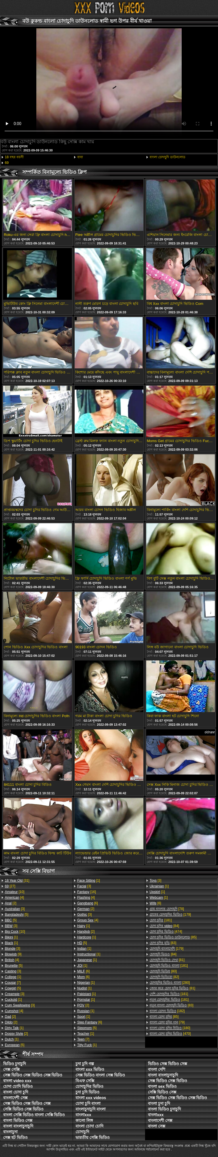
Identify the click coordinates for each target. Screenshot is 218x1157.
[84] (164, 926)
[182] (167, 1011)
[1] (11, 937)
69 (7, 163)
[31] (17, 880)
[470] (170, 1034)
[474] (166, 932)
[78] (167, 909)
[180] (170, 1028)
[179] (170, 915)
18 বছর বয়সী (14, 157)
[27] (10, 886)
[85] (173, 937)
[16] (86, 892)
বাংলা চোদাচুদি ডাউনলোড (167, 157)
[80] (163, 971)
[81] (167, 960)
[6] (87, 903)
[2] (10, 903)
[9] (13, 954)
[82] (164, 977)
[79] (167, 1022)
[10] (14, 892)
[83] (163, 943)
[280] (170, 983)
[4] (14, 898)
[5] (16, 915)
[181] (161, 920)
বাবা (80, 157)
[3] (15, 909)
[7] (13, 983)
